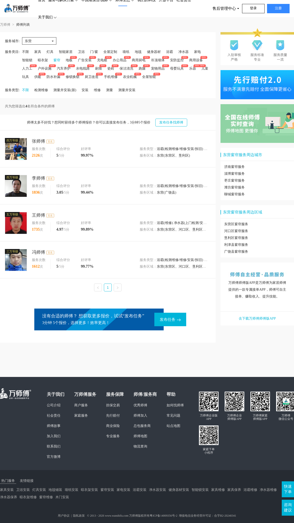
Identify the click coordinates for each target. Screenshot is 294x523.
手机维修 (111, 77)
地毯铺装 (55, 490)
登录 (253, 8)
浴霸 (169, 52)
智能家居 (66, 52)
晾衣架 (43, 60)
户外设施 (44, 68)
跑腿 (142, 68)
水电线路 (83, 68)
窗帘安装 (107, 490)
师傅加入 (140, 415)
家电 (197, 52)
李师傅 (38, 178)
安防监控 (177, 60)
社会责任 (54, 415)
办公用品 (119, 60)
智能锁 (27, 60)
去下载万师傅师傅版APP (257, 318)
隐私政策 (79, 515)
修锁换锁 (72, 77)
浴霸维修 (250, 490)
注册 (278, 8)
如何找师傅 (175, 405)
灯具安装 (39, 490)
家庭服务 (81, 415)
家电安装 (123, 490)
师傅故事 (54, 426)
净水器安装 (157, 490)
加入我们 (54, 436)
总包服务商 (142, 426)
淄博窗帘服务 (234, 173)
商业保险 (113, 426)
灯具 (50, 52)
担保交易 (113, 405)
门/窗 (94, 52)
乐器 (192, 68)
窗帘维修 (46, 497)
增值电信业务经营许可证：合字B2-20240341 (207, 515)
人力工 (27, 68)
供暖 (37, 77)
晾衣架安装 (89, 490)
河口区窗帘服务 (236, 231)
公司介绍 (54, 405)
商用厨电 (139, 60)
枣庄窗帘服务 (234, 180)
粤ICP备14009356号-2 (163, 515)
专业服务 (113, 436)
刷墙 (98, 68)
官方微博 (54, 457)
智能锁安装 (200, 490)
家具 (37, 52)
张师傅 (38, 141)
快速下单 (288, 489)
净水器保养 (8, 497)
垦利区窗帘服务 (236, 238)
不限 (25, 52)
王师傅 (38, 215)
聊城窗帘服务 (234, 194)
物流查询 (140, 446)
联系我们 (54, 446)
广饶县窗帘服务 (236, 251)
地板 (69, 60)
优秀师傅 (140, 405)
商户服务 (81, 405)
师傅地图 (140, 436)
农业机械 (130, 77)
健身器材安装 (179, 490)
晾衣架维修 (28, 497)
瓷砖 (110, 68)
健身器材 (154, 52)
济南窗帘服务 (234, 167)
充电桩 (102, 60)
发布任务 (170, 319)
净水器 (183, 52)
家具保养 (234, 490)
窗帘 (56, 60)
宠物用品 (158, 68)
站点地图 (173, 426)
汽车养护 (64, 68)
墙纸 (125, 52)
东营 (28, 41)
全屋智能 (149, 77)
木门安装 (62, 497)
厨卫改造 (91, 77)
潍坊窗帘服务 (234, 187)
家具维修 (218, 490)
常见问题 (173, 415)
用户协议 (64, 515)
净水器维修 (268, 490)
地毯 (138, 52)
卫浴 (81, 52)
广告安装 (85, 60)
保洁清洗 (126, 68)
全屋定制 (110, 52)
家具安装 (7, 490)
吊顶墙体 (158, 60)
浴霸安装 (140, 490)
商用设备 (196, 60)
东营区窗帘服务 (236, 224)
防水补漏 (53, 77)
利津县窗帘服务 (236, 245)
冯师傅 (38, 252)
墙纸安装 (71, 490)
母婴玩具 (177, 68)
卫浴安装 (23, 490)
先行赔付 (113, 415)
